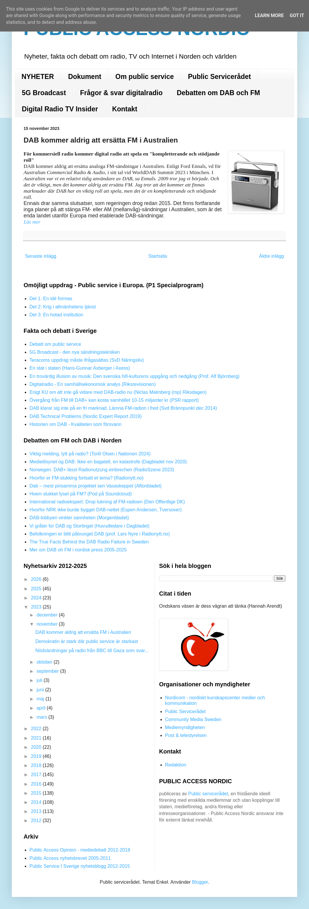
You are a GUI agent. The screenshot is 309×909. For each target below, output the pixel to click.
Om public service (144, 76)
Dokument (84, 76)
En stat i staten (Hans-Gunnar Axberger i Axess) (79, 368)
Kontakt (124, 109)
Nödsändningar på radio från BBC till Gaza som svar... (92, 650)
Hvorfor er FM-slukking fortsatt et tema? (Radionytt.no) (86, 477)
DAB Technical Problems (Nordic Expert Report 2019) (85, 416)
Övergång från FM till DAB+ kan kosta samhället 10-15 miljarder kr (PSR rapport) (114, 400)
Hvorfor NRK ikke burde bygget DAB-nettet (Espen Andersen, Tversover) (105, 509)
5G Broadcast (44, 93)
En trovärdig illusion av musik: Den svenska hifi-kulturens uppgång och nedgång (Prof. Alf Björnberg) (134, 376)
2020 (37, 747)
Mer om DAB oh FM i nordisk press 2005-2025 (78, 549)
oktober (45, 662)
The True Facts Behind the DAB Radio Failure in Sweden (89, 541)
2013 (37, 811)
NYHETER (38, 76)
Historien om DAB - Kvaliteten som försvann (75, 424)
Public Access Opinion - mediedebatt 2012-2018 (79, 849)
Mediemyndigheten (185, 727)
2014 (37, 802)
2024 (37, 597)
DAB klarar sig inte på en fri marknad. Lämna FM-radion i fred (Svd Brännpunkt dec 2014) (123, 408)
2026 (37, 579)
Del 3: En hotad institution (56, 314)
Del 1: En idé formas (50, 298)
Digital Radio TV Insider (60, 109)
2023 (37, 606)
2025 (37, 588)
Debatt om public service (55, 344)
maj (41, 698)
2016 (37, 783)
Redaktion (175, 764)
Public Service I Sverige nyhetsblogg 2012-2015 (79, 866)
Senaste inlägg (40, 256)
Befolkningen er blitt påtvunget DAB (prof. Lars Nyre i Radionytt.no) (99, 533)
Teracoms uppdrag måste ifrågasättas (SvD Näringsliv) (86, 360)
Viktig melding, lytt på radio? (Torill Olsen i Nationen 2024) (90, 453)
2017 (37, 774)
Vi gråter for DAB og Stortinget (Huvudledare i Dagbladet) (89, 525)
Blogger (200, 882)
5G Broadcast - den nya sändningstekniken (74, 352)
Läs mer (33, 222)
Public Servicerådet (219, 76)
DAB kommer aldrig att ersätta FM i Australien (83, 632)
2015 (37, 793)
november (48, 624)
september (48, 671)
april (42, 707)
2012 (37, 820)
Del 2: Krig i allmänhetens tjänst (62, 306)
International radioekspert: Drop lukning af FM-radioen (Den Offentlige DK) (107, 501)
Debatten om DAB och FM (218, 93)
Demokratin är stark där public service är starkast (86, 641)
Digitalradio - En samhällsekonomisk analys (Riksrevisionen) (92, 384)
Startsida (157, 256)
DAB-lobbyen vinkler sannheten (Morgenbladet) (79, 517)
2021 (37, 738)
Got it (297, 15)
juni (41, 689)
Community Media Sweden (193, 719)
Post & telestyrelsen (186, 735)
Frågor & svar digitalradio (121, 93)
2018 (37, 765)
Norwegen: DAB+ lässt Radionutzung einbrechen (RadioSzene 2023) (101, 469)
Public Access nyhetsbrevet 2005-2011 (70, 858)
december (48, 614)
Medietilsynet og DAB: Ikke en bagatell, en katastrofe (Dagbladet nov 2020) (108, 461)
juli (40, 680)
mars (42, 717)
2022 (37, 728)
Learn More (269, 15)
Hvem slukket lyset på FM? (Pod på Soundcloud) (80, 493)
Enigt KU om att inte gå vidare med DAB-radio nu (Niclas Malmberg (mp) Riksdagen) (117, 392)
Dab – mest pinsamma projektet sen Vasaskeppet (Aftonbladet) (95, 485)
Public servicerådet (208, 793)
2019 (37, 756)
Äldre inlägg (271, 256)
